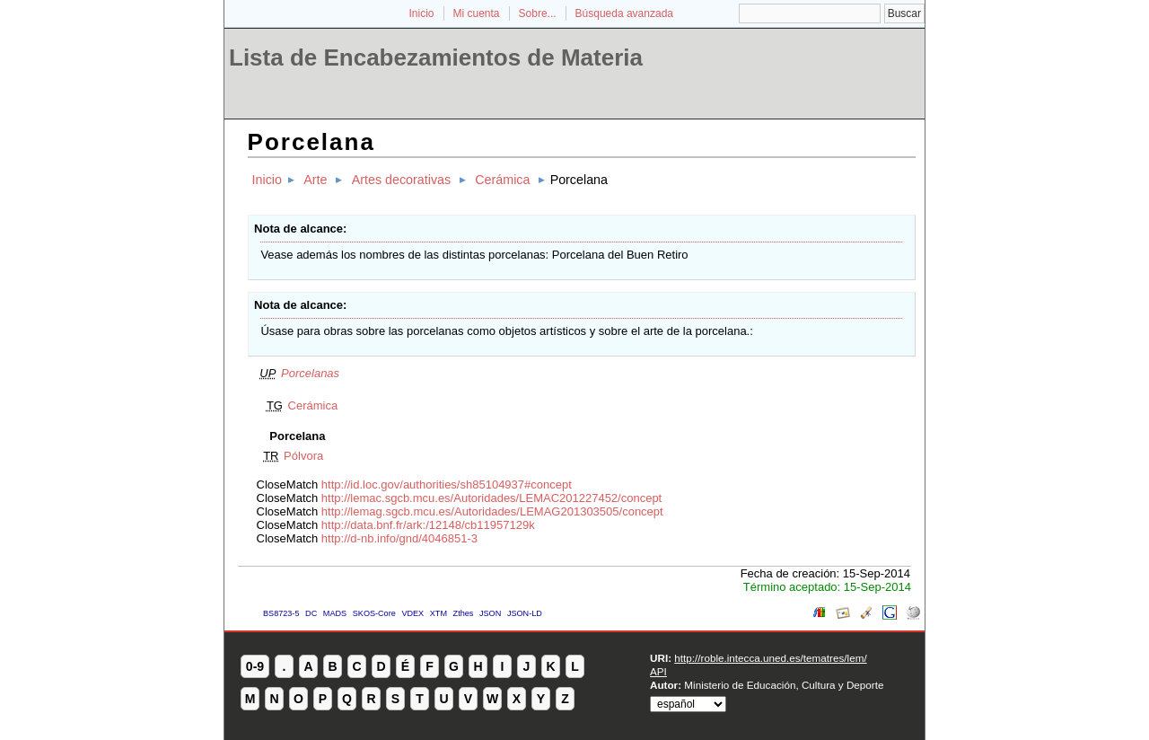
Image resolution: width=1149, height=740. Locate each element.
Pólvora (303, 455)
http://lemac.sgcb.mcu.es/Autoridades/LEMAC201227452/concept (491, 498)
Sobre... (538, 13)
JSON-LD (524, 613)
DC (311, 613)
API (658, 671)
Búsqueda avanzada (624, 13)
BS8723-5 (281, 613)
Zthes (463, 613)
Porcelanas (310, 373)
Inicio (421, 13)
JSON (490, 613)
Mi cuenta (476, 13)
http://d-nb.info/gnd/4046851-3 (399, 538)
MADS (334, 613)
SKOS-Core (374, 613)
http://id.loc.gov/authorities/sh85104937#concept (446, 484)
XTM (438, 613)
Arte (315, 179)
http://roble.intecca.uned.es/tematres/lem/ (770, 658)
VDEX (412, 613)
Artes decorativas (401, 179)
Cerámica (502, 179)
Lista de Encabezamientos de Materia (436, 57)
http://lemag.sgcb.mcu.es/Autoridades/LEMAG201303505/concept (492, 511)
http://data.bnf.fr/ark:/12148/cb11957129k (428, 525)
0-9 (255, 666)
